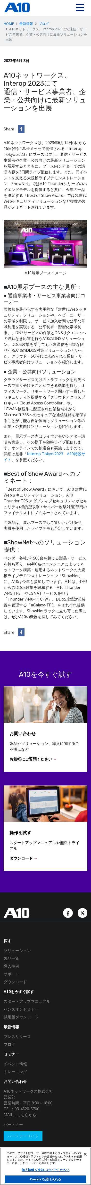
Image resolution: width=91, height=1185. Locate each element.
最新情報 (26, 23)
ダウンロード (15, 981)
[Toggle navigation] (80, 8)
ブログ (44, 23)
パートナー (13, 1124)
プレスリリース (17, 1036)
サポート (11, 974)
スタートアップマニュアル (27, 1001)
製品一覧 (11, 958)
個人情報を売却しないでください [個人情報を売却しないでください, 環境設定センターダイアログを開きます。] (45, 1170)
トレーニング (15, 1071)
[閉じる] (85, 1154)
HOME (9, 23)
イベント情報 (15, 1064)
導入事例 (11, 966)
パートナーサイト (23, 1136)
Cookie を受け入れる (45, 1179)
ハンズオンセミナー (21, 1009)
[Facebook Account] (68, 912)
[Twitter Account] (82, 912)
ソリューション (17, 950)
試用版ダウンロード (21, 1017)
